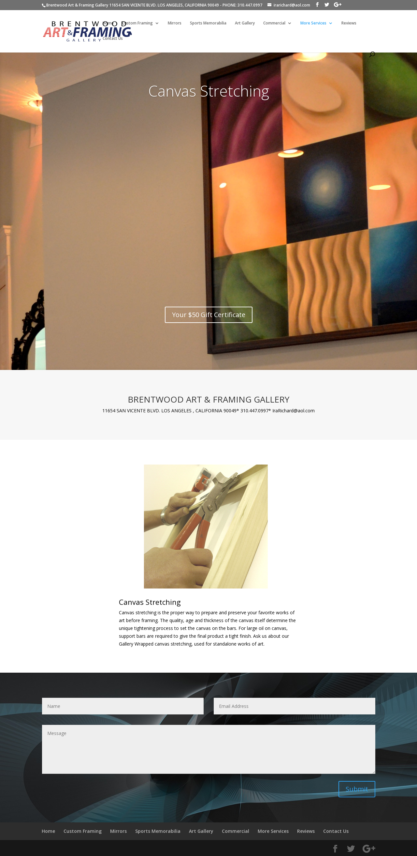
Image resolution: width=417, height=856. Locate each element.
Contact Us (113, 38)
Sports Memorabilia (208, 23)
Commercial (274, 23)
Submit (357, 789)
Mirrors (174, 23)
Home (108, 23)
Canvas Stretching (208, 91)
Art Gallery (245, 23)
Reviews (348, 23)
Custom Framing (137, 23)
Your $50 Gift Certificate (208, 315)
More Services (313, 23)
